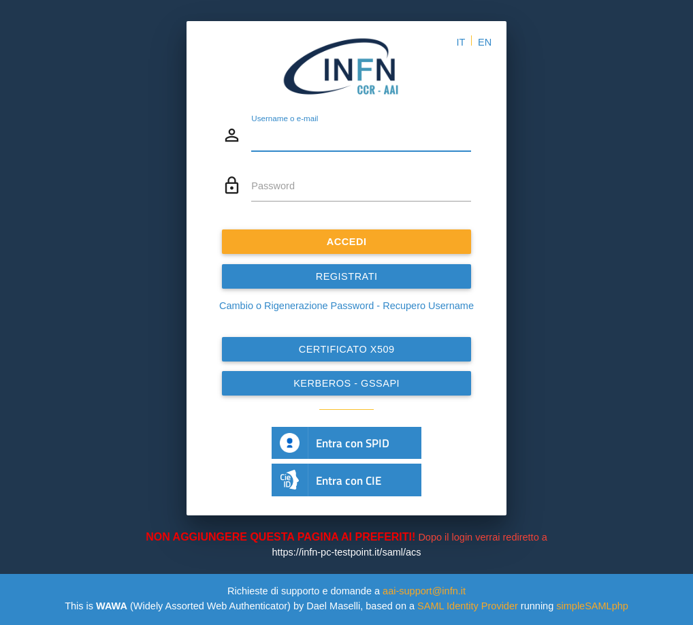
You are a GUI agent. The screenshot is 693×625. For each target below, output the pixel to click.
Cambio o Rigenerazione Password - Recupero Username (346, 305)
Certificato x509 (347, 349)
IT (460, 42)
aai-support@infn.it (424, 591)
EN (484, 42)
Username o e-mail (284, 117)
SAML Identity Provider (467, 605)
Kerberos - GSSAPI (346, 383)
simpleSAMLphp (592, 605)
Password (273, 185)
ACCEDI (347, 241)
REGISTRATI (347, 276)
